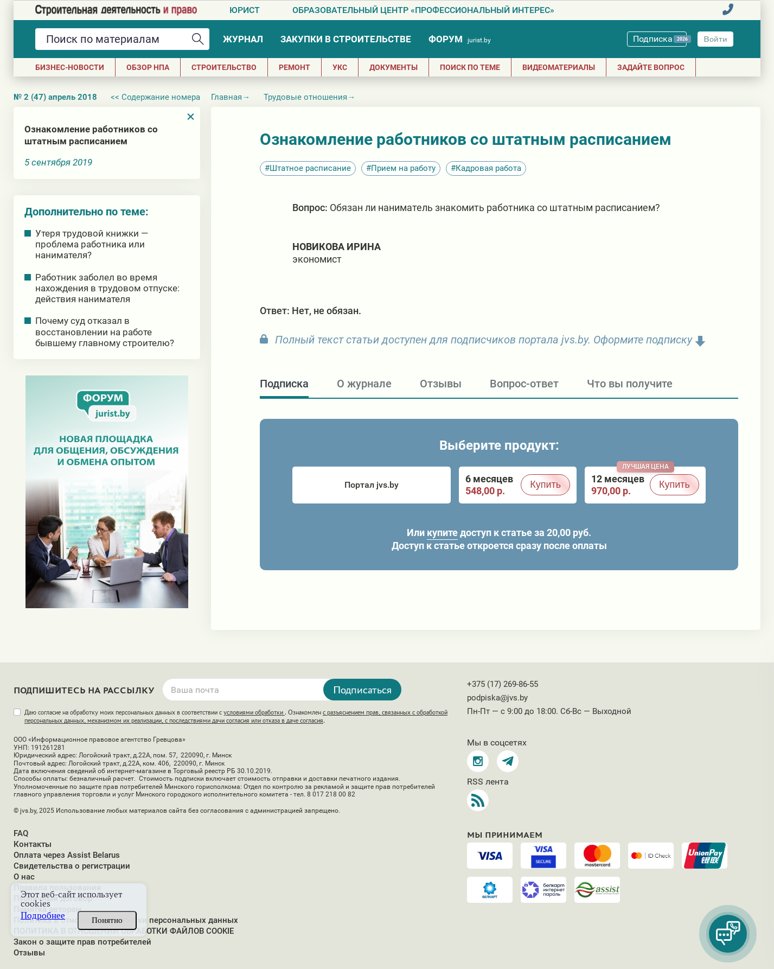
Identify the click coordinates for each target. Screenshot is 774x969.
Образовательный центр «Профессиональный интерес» (423, 10)
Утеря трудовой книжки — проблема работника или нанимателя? (91, 244)
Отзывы (29, 953)
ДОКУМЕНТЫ (393, 67)
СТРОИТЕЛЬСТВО (224, 67)
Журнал (243, 39)
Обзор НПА (147, 67)
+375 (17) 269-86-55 (502, 684)
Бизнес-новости (69, 67)
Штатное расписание (310, 168)
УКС (339, 67)
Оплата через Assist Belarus (67, 855)
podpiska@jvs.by (497, 698)
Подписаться (362, 690)
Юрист (244, 10)
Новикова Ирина (336, 246)
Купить (545, 484)
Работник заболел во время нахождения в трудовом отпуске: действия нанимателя (107, 288)
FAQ (21, 833)
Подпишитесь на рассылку (84, 690)
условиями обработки (254, 712)
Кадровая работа (488, 168)
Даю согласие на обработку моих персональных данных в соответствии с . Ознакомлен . (235, 716)
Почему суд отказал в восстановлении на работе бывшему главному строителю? (104, 331)
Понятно (107, 920)
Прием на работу (403, 168)
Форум (459, 39)
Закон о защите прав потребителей (82, 942)
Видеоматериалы (558, 67)
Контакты (33, 844)
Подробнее (43, 915)
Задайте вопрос (651, 67)
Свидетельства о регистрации (72, 866)
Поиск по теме (470, 67)
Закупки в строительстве (345, 39)
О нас (24, 877)
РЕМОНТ (294, 67)
